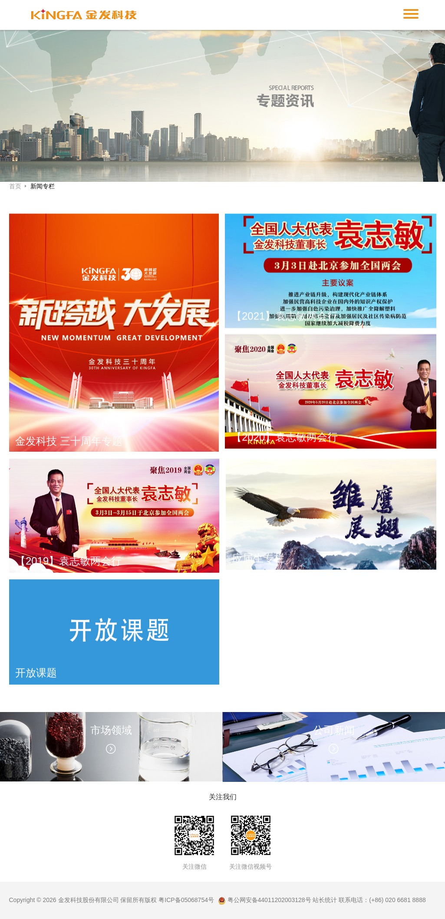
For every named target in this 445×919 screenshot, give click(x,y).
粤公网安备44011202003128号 (264, 899)
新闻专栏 (42, 186)
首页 (16, 186)
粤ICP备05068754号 (186, 899)
